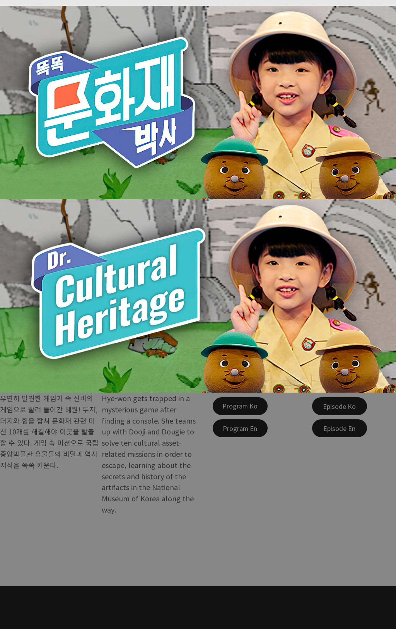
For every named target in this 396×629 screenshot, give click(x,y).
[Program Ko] (240, 406)
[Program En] (240, 428)
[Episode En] (339, 428)
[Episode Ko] (339, 406)
